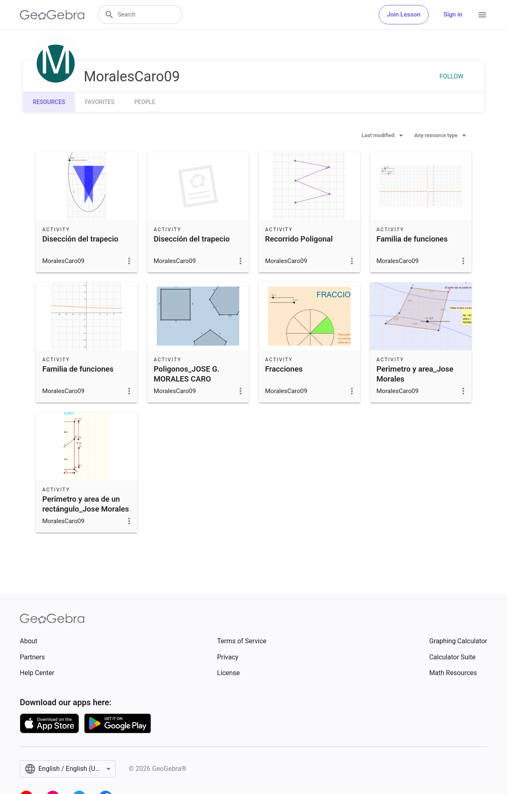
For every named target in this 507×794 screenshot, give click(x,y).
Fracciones (284, 369)
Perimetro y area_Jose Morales (415, 374)
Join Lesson (403, 14)
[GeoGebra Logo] (52, 15)
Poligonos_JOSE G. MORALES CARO (186, 374)
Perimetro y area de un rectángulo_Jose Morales (85, 504)
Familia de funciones (412, 239)
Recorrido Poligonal (299, 239)
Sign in (452, 14)
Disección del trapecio (80, 239)
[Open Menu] (482, 15)
